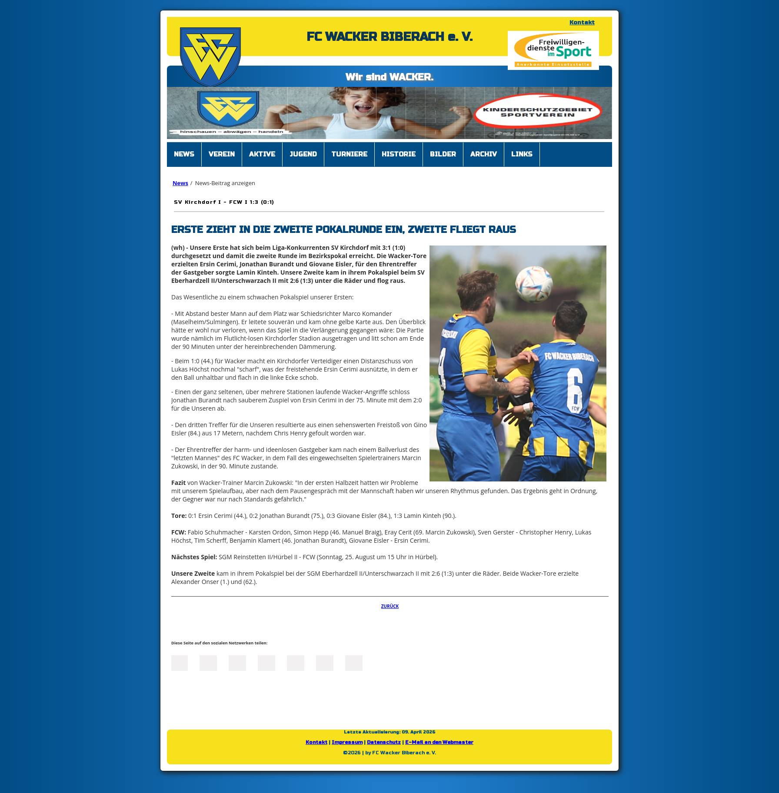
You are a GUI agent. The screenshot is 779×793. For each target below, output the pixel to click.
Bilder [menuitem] (443, 154)
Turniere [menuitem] (349, 154)
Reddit (354, 662)
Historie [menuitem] (399, 154)
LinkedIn (237, 662)
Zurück (390, 606)
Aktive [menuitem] (262, 154)
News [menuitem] (184, 154)
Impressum (347, 742)
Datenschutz (384, 742)
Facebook (179, 662)
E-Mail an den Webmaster (439, 742)
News (180, 183)
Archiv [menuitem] (483, 154)
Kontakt (582, 22)
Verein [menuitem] (222, 154)
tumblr (325, 662)
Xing (266, 662)
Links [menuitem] (522, 154)
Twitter (208, 662)
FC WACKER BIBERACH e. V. (389, 37)
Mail (296, 662)
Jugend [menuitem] (303, 154)
